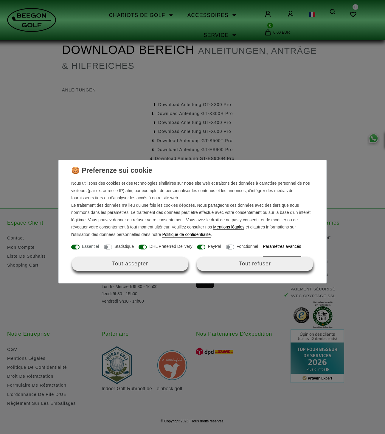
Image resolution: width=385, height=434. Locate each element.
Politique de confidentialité (186, 234)
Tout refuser (255, 264)
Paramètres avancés (282, 246)
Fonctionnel (247, 246)
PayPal (214, 246)
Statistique (124, 246)
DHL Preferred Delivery (170, 246)
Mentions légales (228, 227)
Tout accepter (130, 264)
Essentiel (90, 246)
